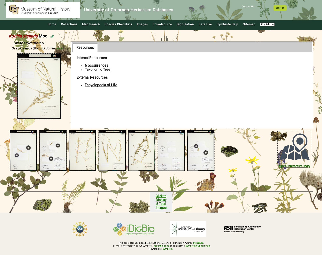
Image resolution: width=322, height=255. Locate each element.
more (59, 48)
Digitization (185, 24)
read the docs (161, 245)
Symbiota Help (227, 24)
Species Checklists (118, 24)
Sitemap (249, 24)
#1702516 (198, 243)
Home (52, 24)
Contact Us (248, 6)
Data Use (205, 24)
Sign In (280, 7)
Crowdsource (162, 24)
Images (142, 24)
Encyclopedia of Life (101, 85)
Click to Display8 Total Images (161, 202)
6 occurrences (96, 65)
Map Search (91, 24)
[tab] (85, 47)
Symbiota (167, 249)
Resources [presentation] (85, 48)
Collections (69, 24)
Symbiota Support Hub (197, 245)
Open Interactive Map (294, 166)
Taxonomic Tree (97, 70)
